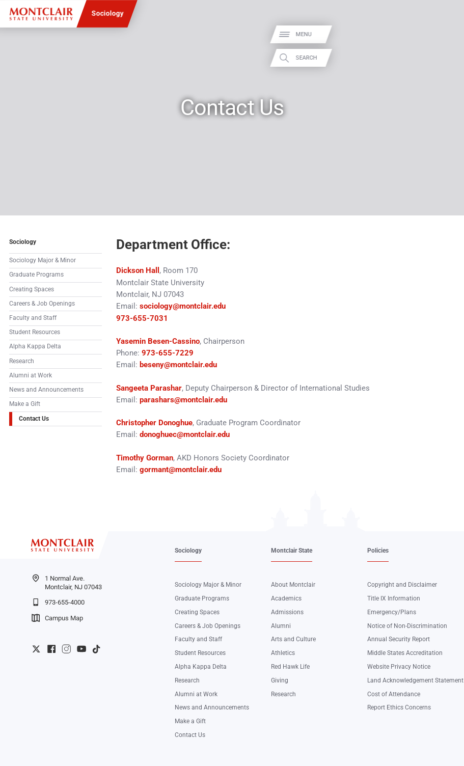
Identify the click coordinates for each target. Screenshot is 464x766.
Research (21, 361)
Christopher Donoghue (154, 422)
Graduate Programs (36, 274)
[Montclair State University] (41, 14)
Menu (442, 34)
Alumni (281, 626)
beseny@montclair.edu (177, 364)
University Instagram (66, 648)
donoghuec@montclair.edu (185, 434)
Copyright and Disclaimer (402, 584)
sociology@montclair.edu (183, 306)
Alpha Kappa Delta (35, 346)
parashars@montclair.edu (183, 399)
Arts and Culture (293, 639)
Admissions (287, 612)
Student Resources (34, 332)
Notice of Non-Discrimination (407, 626)
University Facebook (51, 648)
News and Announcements (46, 389)
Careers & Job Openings (42, 303)
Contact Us (34, 418)
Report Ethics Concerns (399, 707)
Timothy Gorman (144, 457)
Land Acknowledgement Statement (415, 680)
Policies (378, 550)
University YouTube (81, 648)
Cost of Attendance (393, 694)
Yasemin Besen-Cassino (158, 341)
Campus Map (57, 618)
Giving (279, 680)
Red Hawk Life (290, 666)
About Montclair (293, 584)
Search (445, 57)
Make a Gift (24, 403)
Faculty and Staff (33, 317)
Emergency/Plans (391, 612)
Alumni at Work (30, 375)
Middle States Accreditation (405, 652)
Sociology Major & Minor (42, 260)
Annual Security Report (398, 639)
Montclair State (291, 550)
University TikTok (96, 648)
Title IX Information (393, 598)
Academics (286, 598)
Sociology (107, 13)
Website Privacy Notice (398, 666)
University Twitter (36, 648)
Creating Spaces (31, 289)
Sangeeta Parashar (149, 388)
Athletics (283, 652)
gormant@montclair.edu (182, 469)
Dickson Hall (137, 270)
